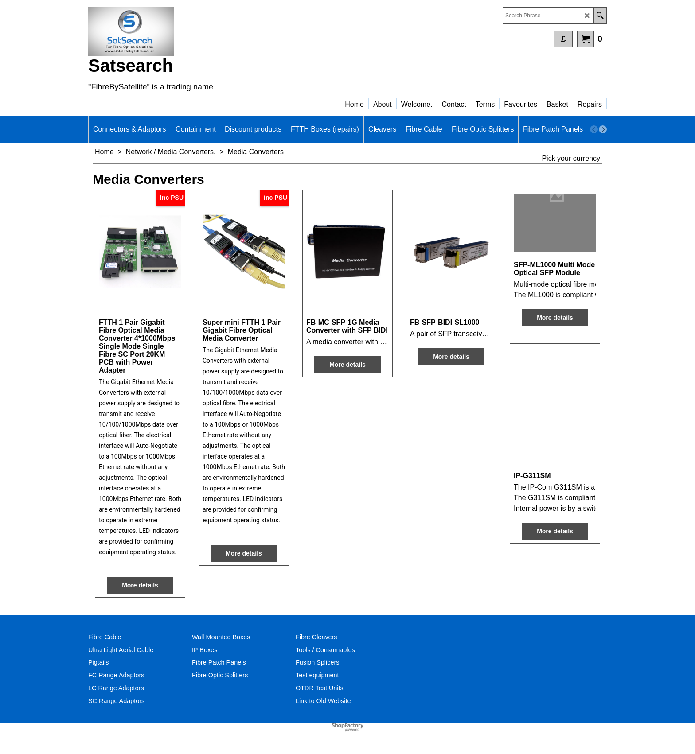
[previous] (594, 129)
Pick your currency (571, 158)
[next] (603, 129)
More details (140, 585)
